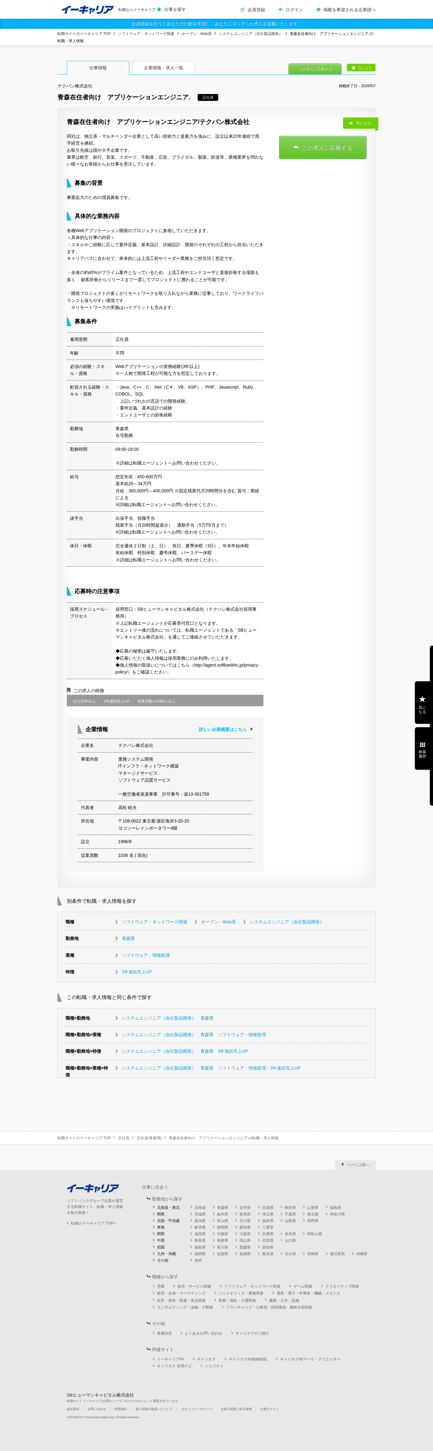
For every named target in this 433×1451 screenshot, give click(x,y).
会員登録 (256, 9)
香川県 (222, 1247)
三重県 (267, 1227)
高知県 (267, 1247)
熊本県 (267, 1254)
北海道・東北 (168, 1207)
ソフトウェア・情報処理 (146, 955)
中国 (161, 1240)
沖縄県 (361, 1254)
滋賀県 (200, 1234)
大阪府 (245, 1234)
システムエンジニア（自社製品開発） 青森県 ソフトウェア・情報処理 (194, 1034)
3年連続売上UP (137, 971)
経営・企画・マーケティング (181, 1293)
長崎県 (245, 1254)
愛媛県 (245, 1247)
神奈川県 (337, 1214)
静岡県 (222, 1227)
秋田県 (290, 1207)
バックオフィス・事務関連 (241, 1293)
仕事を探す (175, 9)
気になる (364, 67)
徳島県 (200, 1247)
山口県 (290, 1240)
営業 (161, 1286)
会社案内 (73, 1409)
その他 (162, 1260)
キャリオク (206, 1359)
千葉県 (290, 1214)
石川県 (245, 1221)
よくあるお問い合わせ (203, 1333)
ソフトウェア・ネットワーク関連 (146, 34)
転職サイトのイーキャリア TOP (84, 34)
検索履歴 (422, 754)
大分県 (290, 1254)
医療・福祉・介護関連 (237, 1300)
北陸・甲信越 (168, 1221)
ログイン (294, 9)
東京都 (312, 1214)
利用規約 (121, 1409)
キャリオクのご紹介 (252, 1333)
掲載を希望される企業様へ (349, 9)
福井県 (267, 1221)
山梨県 (290, 1221)
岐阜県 (200, 1227)
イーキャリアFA (170, 1359)
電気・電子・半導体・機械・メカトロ (308, 1293)
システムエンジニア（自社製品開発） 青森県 (168, 1018)
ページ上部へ (358, 1165)
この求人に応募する (315, 69)
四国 (161, 1247)
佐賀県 (222, 1254)
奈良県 (290, 1234)
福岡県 (200, 1254)
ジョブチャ (214, 1366)
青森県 (128, 938)
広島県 (267, 1240)
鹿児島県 (337, 1254)
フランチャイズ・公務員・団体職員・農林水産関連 (269, 1307)
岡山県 (245, 1240)
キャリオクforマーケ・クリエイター (310, 1359)
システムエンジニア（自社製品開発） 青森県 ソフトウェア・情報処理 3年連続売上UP (211, 1068)
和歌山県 (314, 1234)
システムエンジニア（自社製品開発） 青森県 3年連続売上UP (185, 1051)
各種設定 (164, 1333)
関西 (161, 1234)
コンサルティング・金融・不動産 (185, 1307)
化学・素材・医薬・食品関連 (181, 1300)
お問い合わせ (96, 1409)
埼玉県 (267, 1214)
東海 (161, 1227)
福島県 (335, 1207)
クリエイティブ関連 (342, 1286)
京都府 (222, 1234)
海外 (198, 1260)
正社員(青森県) (149, 1138)
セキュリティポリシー (197, 1409)
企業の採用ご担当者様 (236, 1409)
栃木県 (222, 1214)
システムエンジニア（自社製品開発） (251, 34)
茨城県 (200, 1214)
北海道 (200, 1207)
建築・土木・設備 (284, 1300)
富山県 (222, 1221)
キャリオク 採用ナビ (174, 1366)
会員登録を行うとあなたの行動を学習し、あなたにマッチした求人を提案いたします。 (216, 23)
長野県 (312, 1221)
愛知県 (245, 1227)
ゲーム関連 (302, 1286)
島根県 (222, 1240)
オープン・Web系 (197, 34)
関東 (161, 1214)
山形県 (312, 1207)
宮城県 (267, 1207)
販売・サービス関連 (194, 1286)
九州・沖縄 (166, 1254)
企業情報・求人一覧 (163, 67)
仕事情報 (98, 67)
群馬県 (245, 1214)
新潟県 (200, 1221)
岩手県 (245, 1207)
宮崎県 (312, 1254)
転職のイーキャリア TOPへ (94, 1223)
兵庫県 (267, 1234)
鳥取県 (200, 1240)
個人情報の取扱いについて (154, 1409)
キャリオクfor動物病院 (248, 1359)
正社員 (123, 1138)
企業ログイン (269, 1409)
